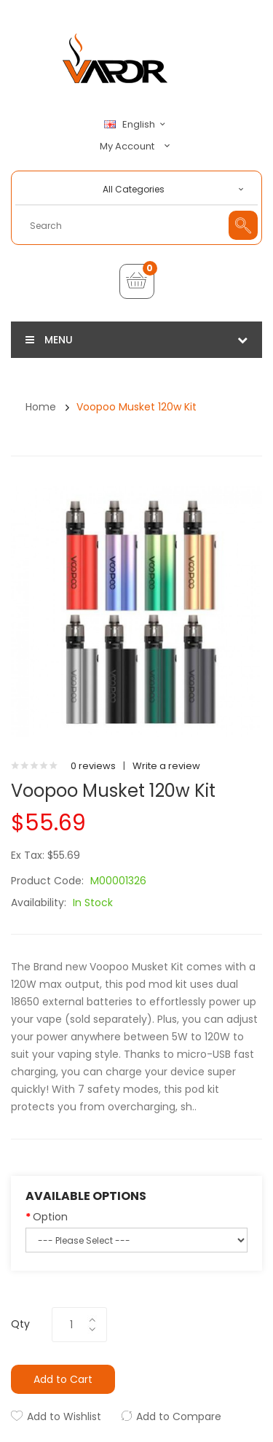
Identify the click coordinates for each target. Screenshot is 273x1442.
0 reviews (93, 766)
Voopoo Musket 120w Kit (136, 407)
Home (40, 407)
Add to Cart (62, 1379)
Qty (20, 1324)
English (137, 124)
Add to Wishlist (64, 1416)
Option (50, 1216)
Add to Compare (178, 1416)
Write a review (166, 766)
